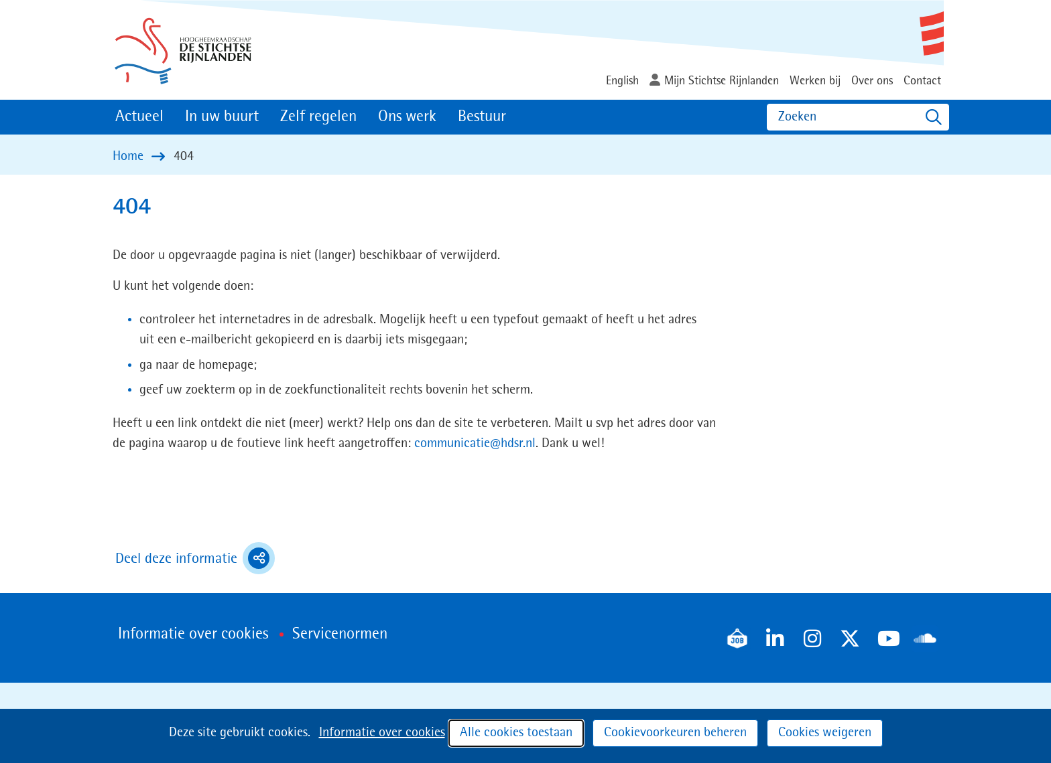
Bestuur (482, 117)
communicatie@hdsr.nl (475, 443)
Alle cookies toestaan (516, 733)
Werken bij (815, 81)
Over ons (872, 81)
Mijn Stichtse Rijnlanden (721, 81)
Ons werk (407, 117)
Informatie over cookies (382, 733)
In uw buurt (222, 117)
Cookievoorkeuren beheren (675, 733)
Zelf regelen (318, 117)
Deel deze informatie (195, 558)
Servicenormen (339, 634)
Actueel (139, 117)
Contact (922, 81)
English (622, 81)
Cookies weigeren (824, 733)
